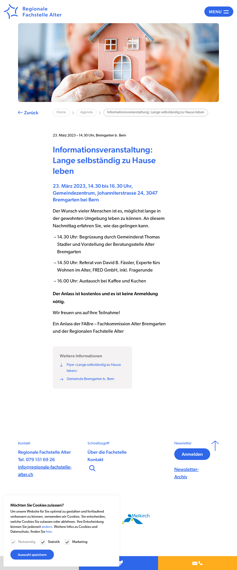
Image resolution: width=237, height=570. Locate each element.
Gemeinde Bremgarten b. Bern (90, 379)
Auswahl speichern (32, 555)
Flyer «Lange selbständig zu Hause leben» (94, 368)
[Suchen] (91, 467)
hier (49, 532)
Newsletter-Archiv (186, 472)
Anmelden (192, 454)
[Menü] (218, 11)
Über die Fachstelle (107, 452)
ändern (47, 527)
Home (61, 112)
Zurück (31, 112)
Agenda (86, 112)
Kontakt (95, 459)
